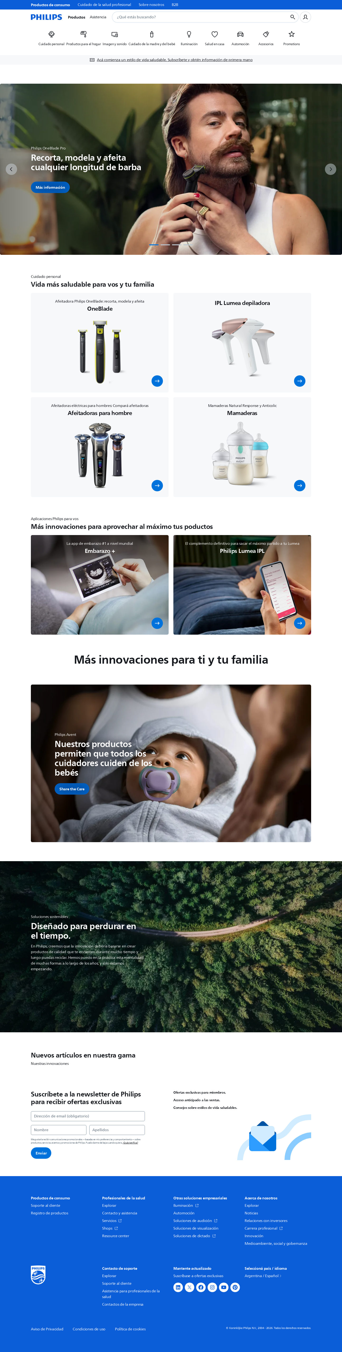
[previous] (11, 169)
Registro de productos (49, 1213)
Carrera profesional (264, 1228)
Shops (110, 1228)
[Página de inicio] (46, 17)
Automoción (184, 1213)
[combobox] (194, 17)
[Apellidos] (117, 1130)
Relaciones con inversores (266, 1221)
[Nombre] (58, 1130)
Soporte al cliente (45, 1205)
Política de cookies (130, 1329)
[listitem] (51, 40)
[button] (157, 381)
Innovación (254, 1236)
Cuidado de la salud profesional (104, 5)
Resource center (115, 1236)
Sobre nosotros (151, 5)
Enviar (41, 1153)
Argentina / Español (263, 1276)
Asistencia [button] (98, 17)
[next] (330, 169)
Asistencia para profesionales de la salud (131, 1294)
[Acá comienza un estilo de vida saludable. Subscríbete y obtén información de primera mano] (170, 60)
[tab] (154, 244)
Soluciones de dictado (194, 1236)
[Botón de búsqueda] (293, 17)
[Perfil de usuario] (305, 17)
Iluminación (186, 1205)
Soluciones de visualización (195, 1228)
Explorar (109, 1205)
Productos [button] (76, 17)
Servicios (112, 1221)
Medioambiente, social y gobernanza (276, 1243)
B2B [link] (175, 5)
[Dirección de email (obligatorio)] (88, 1116)
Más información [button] (50, 187)
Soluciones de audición (195, 1221)
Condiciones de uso (89, 1329)
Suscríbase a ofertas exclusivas (198, 1276)
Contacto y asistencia (119, 1213)
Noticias (251, 1213)
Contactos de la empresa (122, 1304)
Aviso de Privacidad (47, 1329)
